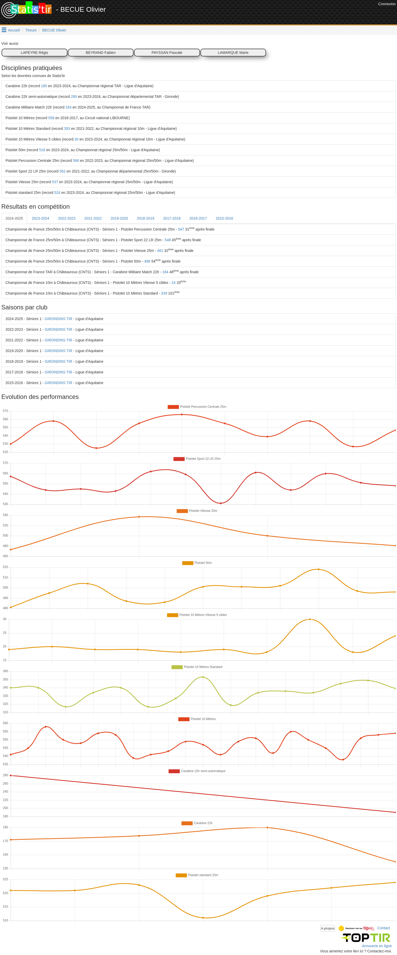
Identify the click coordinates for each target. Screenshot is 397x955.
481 (160, 251)
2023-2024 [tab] (40, 218)
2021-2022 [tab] (93, 218)
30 (76, 139)
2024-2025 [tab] (14, 218)
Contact (383, 928)
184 (68, 107)
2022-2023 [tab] (66, 218)
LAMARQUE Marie (233, 52)
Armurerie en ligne (377, 946)
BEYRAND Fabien (101, 52)
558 (51, 118)
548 (168, 240)
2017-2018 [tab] (172, 218)
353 (67, 128)
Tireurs (31, 30)
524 (57, 192)
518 (42, 150)
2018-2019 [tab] (145, 218)
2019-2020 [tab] (119, 218)
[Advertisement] (282, 13)
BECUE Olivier (54, 30)
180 (44, 86)
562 (63, 171)
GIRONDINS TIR (58, 319)
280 (74, 96)
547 (181, 229)
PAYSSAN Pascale (167, 52)
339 (164, 293)
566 (76, 160)
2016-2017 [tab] (198, 218)
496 (147, 261)
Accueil (14, 30)
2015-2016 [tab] (224, 218)
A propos (328, 928)
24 (174, 283)
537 (55, 182)
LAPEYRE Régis (34, 52)
